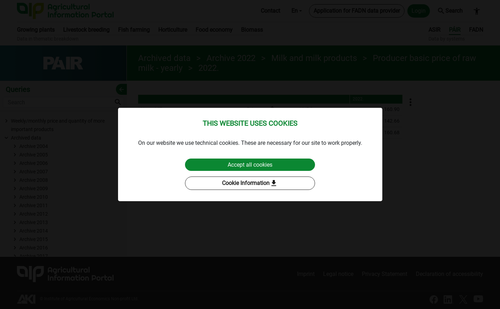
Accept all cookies (250, 164)
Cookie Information (250, 183)
